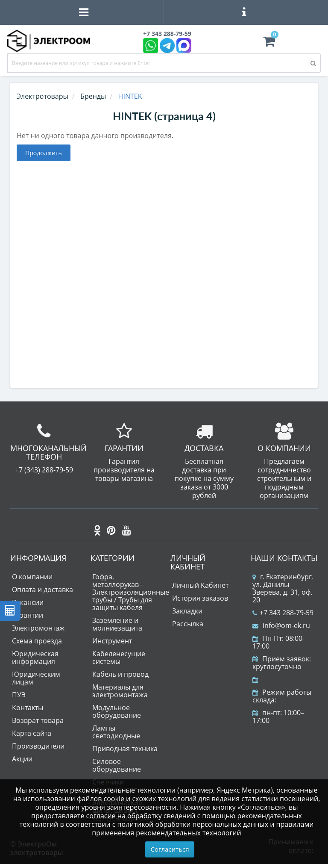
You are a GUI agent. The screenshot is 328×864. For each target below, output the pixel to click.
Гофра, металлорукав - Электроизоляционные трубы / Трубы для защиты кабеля (130, 592)
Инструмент (112, 641)
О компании (32, 576)
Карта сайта (31, 733)
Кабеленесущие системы (118, 657)
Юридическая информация (35, 657)
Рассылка (187, 623)
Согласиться (170, 849)
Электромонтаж (38, 628)
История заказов (200, 598)
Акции (22, 759)
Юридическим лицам (36, 678)
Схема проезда (37, 641)
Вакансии (28, 602)
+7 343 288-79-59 (282, 612)
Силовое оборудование (116, 765)
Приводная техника (125, 748)
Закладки (187, 611)
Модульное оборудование (116, 711)
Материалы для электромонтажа (120, 690)
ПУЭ (19, 694)
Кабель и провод (120, 674)
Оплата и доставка (42, 589)
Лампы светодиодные (116, 731)
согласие (101, 815)
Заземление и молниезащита (117, 624)
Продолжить (43, 153)
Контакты (27, 707)
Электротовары (42, 96)
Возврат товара (38, 720)
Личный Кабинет (200, 585)
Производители (38, 746)
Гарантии (27, 615)
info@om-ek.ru (281, 625)
